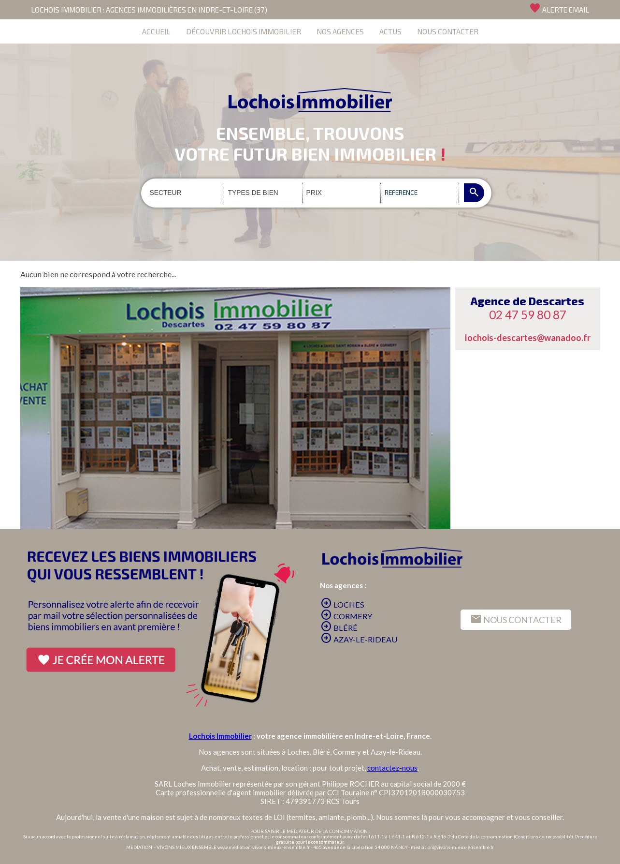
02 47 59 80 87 (527, 315)
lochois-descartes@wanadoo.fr (528, 337)
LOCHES (342, 604)
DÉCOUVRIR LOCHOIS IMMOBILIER (243, 31)
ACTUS (390, 31)
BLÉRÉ (339, 627)
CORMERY (346, 616)
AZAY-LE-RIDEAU (358, 639)
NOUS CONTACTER (447, 31)
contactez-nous (392, 767)
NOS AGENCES (340, 31)
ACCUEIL (156, 31)
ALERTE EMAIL (559, 8)
